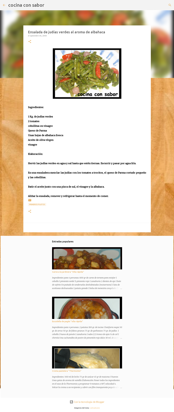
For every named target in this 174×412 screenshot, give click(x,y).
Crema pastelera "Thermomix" (66, 371)
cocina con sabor (26, 5)
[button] (30, 42)
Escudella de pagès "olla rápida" (67, 321)
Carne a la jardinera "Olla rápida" (68, 272)
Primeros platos (37, 204)
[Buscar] (48, 5)
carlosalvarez (95, 408)
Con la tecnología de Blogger (87, 402)
